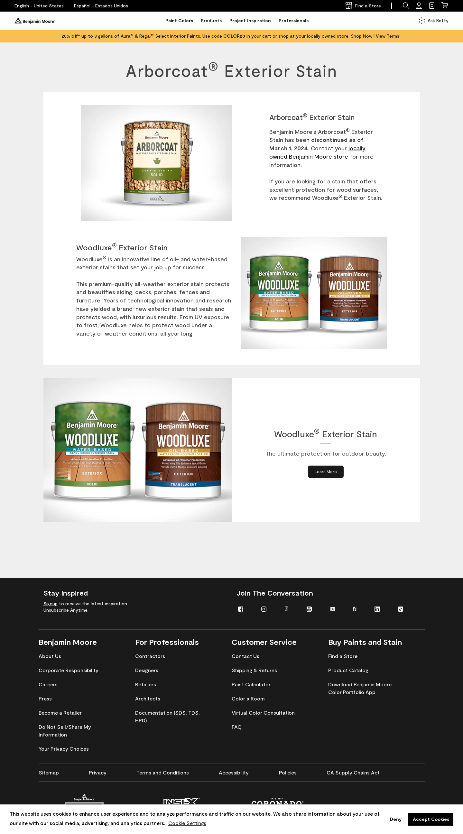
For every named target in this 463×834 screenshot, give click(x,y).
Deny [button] (396, 819)
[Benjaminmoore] (34, 20)
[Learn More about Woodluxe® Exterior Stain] (326, 471)
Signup (50, 603)
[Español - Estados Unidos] (101, 6)
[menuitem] (245, 609)
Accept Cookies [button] (431, 819)
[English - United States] (39, 6)
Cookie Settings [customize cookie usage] (187, 823)
